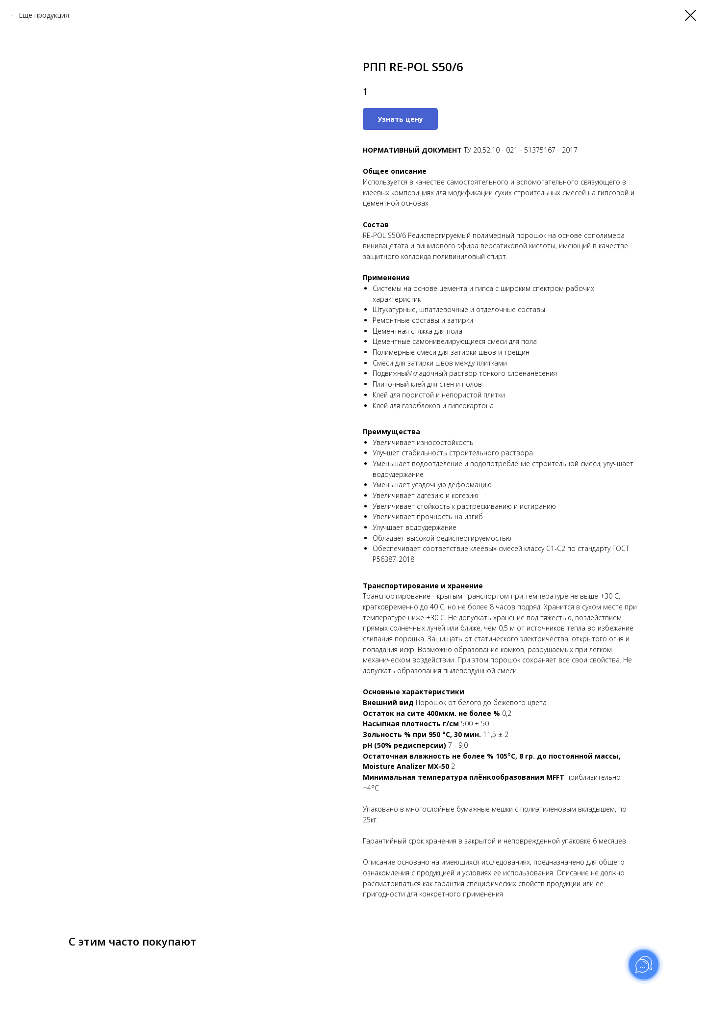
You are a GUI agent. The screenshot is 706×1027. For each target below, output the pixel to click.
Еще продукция (44, 15)
